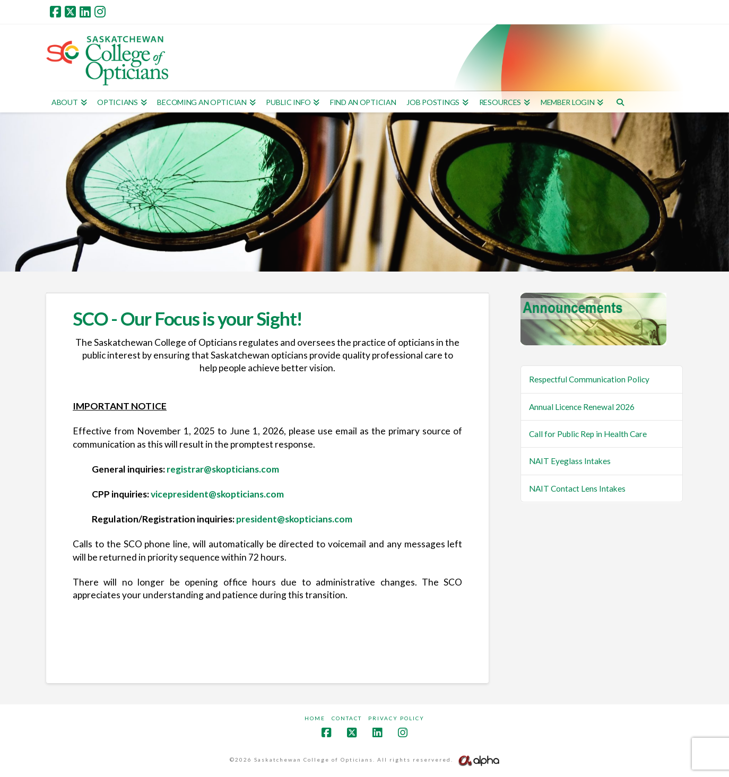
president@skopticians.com (294, 519)
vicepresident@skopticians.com (217, 494)
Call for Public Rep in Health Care (588, 434)
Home (315, 718)
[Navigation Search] (620, 101)
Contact (347, 718)
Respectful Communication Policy (589, 379)
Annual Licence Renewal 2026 (582, 407)
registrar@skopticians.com (223, 469)
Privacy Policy (396, 718)
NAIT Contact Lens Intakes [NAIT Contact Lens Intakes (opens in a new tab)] (577, 488)
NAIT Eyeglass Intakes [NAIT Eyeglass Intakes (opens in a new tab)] (570, 461)
